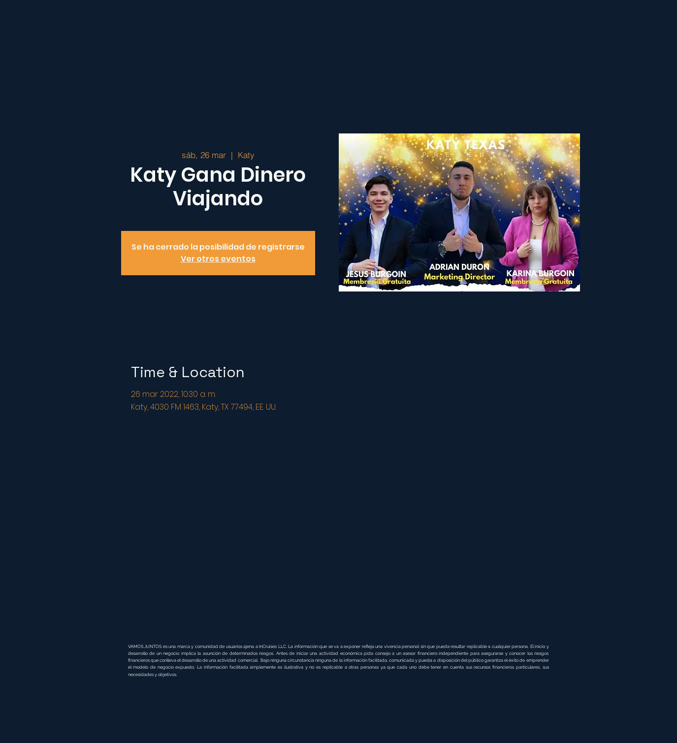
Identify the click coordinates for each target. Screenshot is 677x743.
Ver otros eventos (218, 258)
